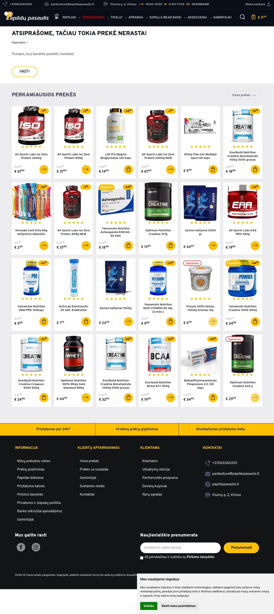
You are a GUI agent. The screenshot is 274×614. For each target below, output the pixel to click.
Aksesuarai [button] (197, 18)
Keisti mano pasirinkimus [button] (179, 606)
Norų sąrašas (152, 495)
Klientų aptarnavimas (98, 448)
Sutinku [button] (149, 606)
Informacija (26, 448)
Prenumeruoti (241, 548)
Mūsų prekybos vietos (33, 461)
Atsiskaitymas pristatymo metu (220, 429)
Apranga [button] (135, 18)
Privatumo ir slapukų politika (39, 503)
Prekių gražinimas (31, 470)
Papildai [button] (65, 16)
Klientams (149, 448)
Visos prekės (241, 95)
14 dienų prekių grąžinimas (137, 429)
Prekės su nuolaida (94, 470)
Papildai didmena (30, 478)
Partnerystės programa (160, 478)
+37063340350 (221, 463)
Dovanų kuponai (154, 486)
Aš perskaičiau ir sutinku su (179, 557)
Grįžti (24, 72)
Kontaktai (87, 495)
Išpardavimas (93, 18)
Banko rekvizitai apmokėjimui (39, 511)
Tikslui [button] (116, 18)
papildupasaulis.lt (222, 484)
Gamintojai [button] (222, 18)
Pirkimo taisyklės (30, 495)
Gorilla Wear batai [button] (165, 18)
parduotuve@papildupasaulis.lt (69, 4)
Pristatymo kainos (31, 486)
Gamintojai (25, 520)
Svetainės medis (92, 486)
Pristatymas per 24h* (53, 429)
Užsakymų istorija (156, 470)
